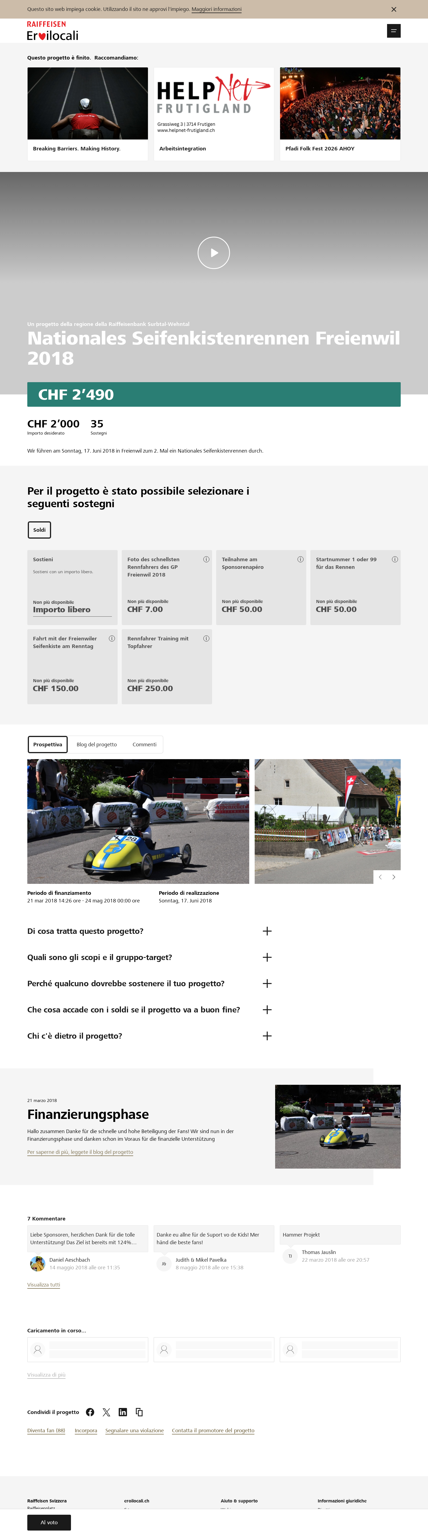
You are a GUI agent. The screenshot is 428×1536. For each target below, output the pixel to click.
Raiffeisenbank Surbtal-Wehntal (149, 324)
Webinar (229, 1509)
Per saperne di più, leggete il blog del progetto (80, 1152)
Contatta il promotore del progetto (213, 1430)
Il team (131, 1509)
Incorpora (86, 1430)
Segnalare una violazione (134, 1430)
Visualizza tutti (43, 1285)
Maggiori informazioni (217, 9)
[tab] (39, 530)
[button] (394, 31)
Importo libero (62, 609)
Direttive (326, 1509)
